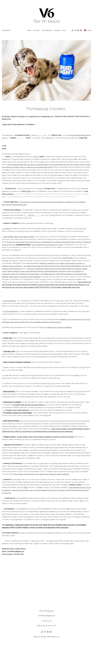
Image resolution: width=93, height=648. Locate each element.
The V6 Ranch (46, 21)
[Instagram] (78, 30)
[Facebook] (75, 30)
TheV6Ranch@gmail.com (15, 551)
